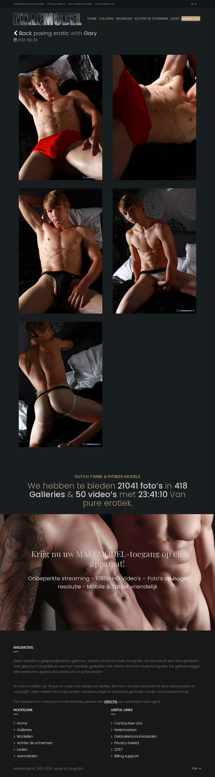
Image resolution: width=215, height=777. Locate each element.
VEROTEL (110, 701)
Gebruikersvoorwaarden (29, 4)
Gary (90, 33)
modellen (124, 18)
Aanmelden (191, 18)
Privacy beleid (56, 4)
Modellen (25, 736)
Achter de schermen (151, 18)
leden (175, 18)
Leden (22, 749)
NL (193, 4)
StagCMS (76, 768)
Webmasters (125, 729)
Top (196, 768)
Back (23, 33)
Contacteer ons (105, 4)
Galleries (106, 18)
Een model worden (80, 4)
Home (92, 18)
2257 (118, 749)
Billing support (126, 756)
